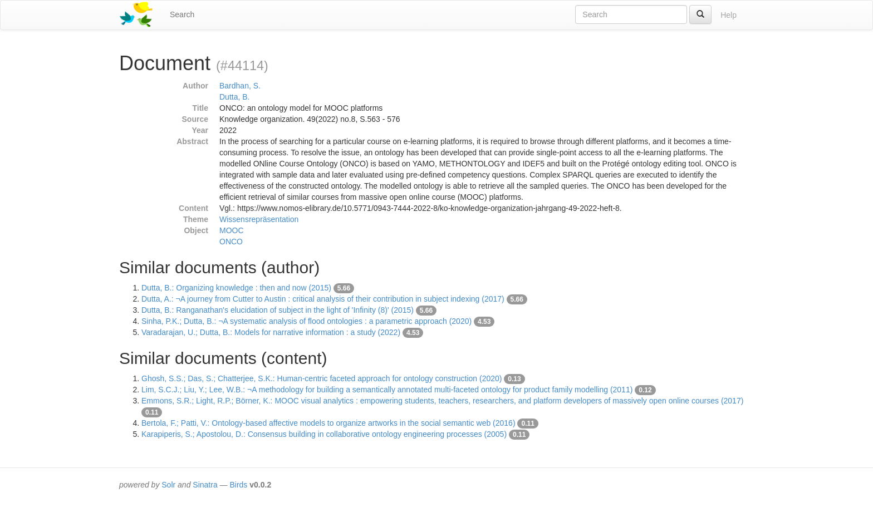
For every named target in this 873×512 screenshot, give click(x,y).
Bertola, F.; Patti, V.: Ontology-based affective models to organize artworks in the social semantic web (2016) (328, 423)
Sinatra (205, 484)
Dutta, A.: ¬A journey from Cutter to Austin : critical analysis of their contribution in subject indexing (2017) (322, 298)
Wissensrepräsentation (258, 219)
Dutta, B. (234, 96)
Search (182, 14)
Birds (238, 484)
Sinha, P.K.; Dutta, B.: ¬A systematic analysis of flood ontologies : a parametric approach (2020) (306, 321)
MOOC (231, 230)
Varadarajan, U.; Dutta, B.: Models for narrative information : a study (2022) (270, 332)
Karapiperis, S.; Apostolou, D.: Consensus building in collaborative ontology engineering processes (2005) (324, 434)
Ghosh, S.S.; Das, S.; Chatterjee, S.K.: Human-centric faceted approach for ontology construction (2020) (321, 378)
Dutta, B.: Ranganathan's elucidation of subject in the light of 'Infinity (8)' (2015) (277, 310)
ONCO (231, 241)
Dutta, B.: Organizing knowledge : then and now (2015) (236, 287)
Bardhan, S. (240, 85)
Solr (168, 484)
